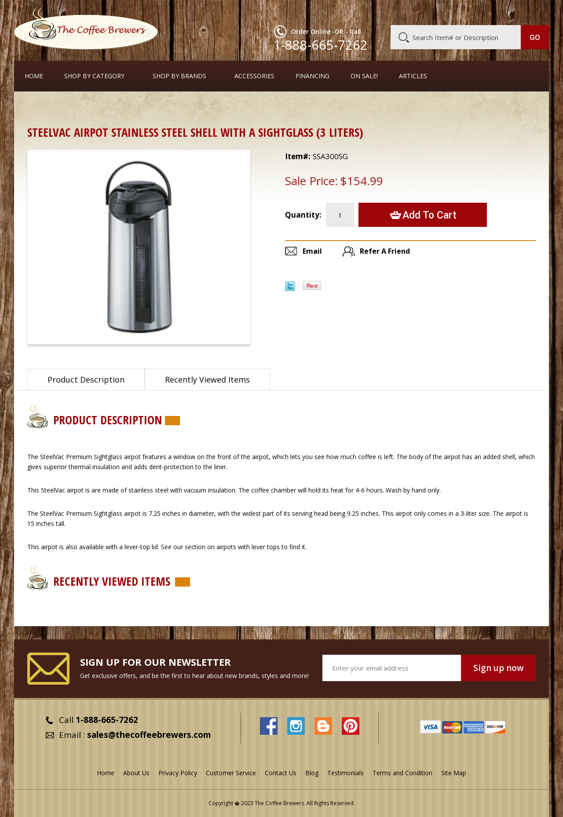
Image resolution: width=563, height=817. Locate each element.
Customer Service (434, 12)
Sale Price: (311, 180)
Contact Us (280, 773)
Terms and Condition (402, 773)
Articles (413, 76)
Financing (312, 76)
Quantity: (303, 215)
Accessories (254, 76)
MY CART (532, 11)
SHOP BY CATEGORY (94, 76)
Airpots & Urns (78, 107)
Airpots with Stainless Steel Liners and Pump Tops (182, 107)
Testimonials (345, 773)
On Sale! (364, 76)
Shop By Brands (179, 76)
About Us (388, 12)
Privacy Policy (177, 773)
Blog (474, 12)
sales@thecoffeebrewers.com (149, 734)
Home (34, 76)
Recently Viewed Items (207, 379)
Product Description (86, 379)
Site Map (453, 773)
